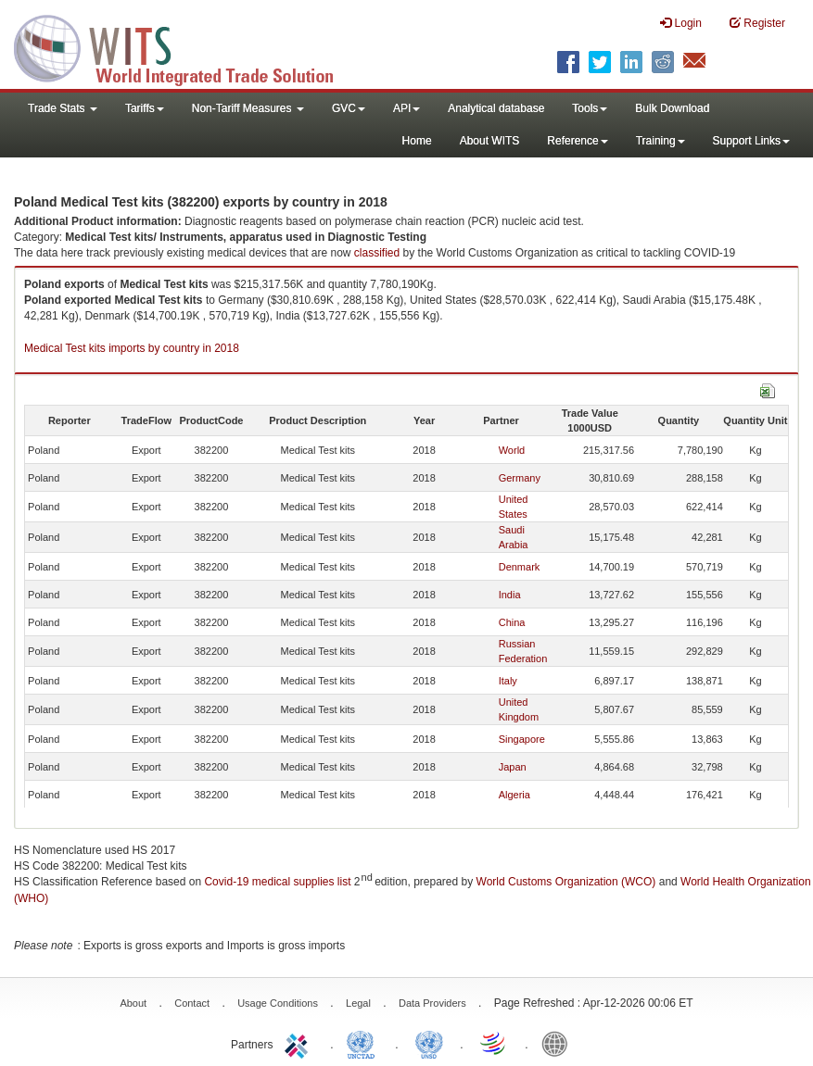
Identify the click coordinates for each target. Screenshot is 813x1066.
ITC (299, 1042)
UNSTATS (429, 1042)
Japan (513, 766)
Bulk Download (672, 108)
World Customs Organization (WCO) (566, 881)
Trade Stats (62, 108)
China (512, 622)
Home (417, 140)
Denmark (519, 566)
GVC (348, 108)
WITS (185, 46)
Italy (508, 680)
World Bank (559, 1042)
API (406, 108)
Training (660, 140)
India (510, 594)
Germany (519, 477)
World (512, 450)
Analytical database (496, 108)
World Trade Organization (494, 1042)
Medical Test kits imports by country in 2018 (131, 348)
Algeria (514, 794)
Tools (589, 108)
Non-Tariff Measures (248, 108)
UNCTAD (364, 1042)
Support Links (751, 140)
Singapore (522, 739)
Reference (577, 140)
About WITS (490, 140)
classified (377, 252)
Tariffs (144, 108)
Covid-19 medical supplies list (277, 881)
